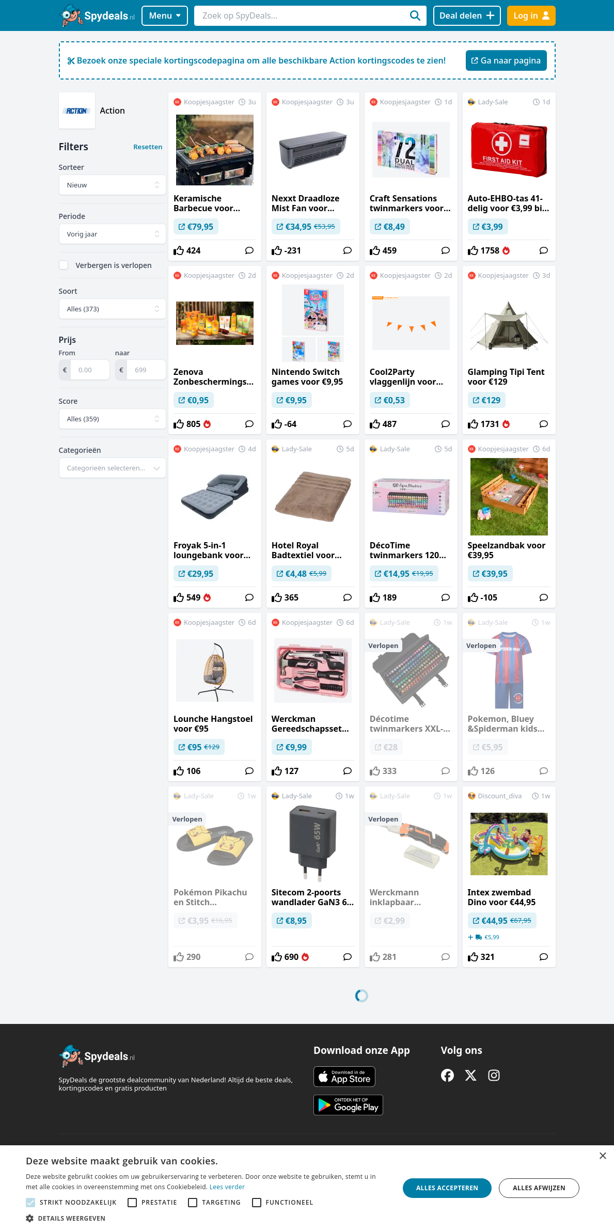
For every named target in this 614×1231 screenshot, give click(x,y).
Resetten (147, 146)
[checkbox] (63, 265)
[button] (207, 1218)
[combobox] (113, 467)
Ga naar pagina (506, 60)
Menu (164, 15)
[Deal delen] (467, 16)
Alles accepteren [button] (447, 1187)
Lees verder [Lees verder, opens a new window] (227, 1186)
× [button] (602, 1156)
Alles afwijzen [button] (539, 1187)
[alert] (307, 1188)
